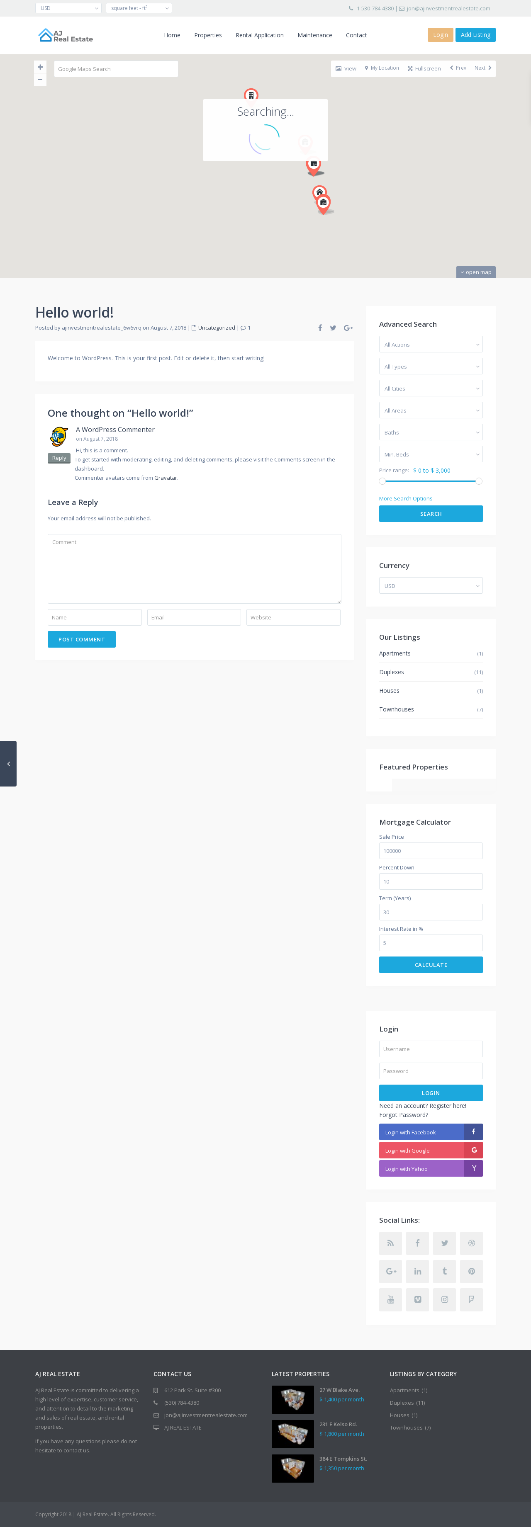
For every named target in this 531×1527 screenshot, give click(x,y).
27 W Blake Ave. (339, 1389)
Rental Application (260, 35)
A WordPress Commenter (115, 429)
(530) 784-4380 (181, 1402)
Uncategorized (216, 327)
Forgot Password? (403, 1115)
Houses (389, 690)
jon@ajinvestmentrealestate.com (448, 8)
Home (172, 35)
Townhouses (396, 709)
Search (431, 513)
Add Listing (475, 35)
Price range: (394, 470)
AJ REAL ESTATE (183, 1427)
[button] (308, 85)
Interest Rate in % (401, 929)
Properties (208, 35)
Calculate (431, 965)
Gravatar (165, 477)
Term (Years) (395, 898)
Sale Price (391, 837)
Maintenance (314, 35)
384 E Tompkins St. (343, 1458)
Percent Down (396, 867)
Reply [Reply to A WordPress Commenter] (59, 457)
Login (431, 1093)
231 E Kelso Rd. (338, 1424)
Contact (356, 35)
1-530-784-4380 (375, 8)
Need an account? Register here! (422, 1105)
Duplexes (391, 672)
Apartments (395, 653)
